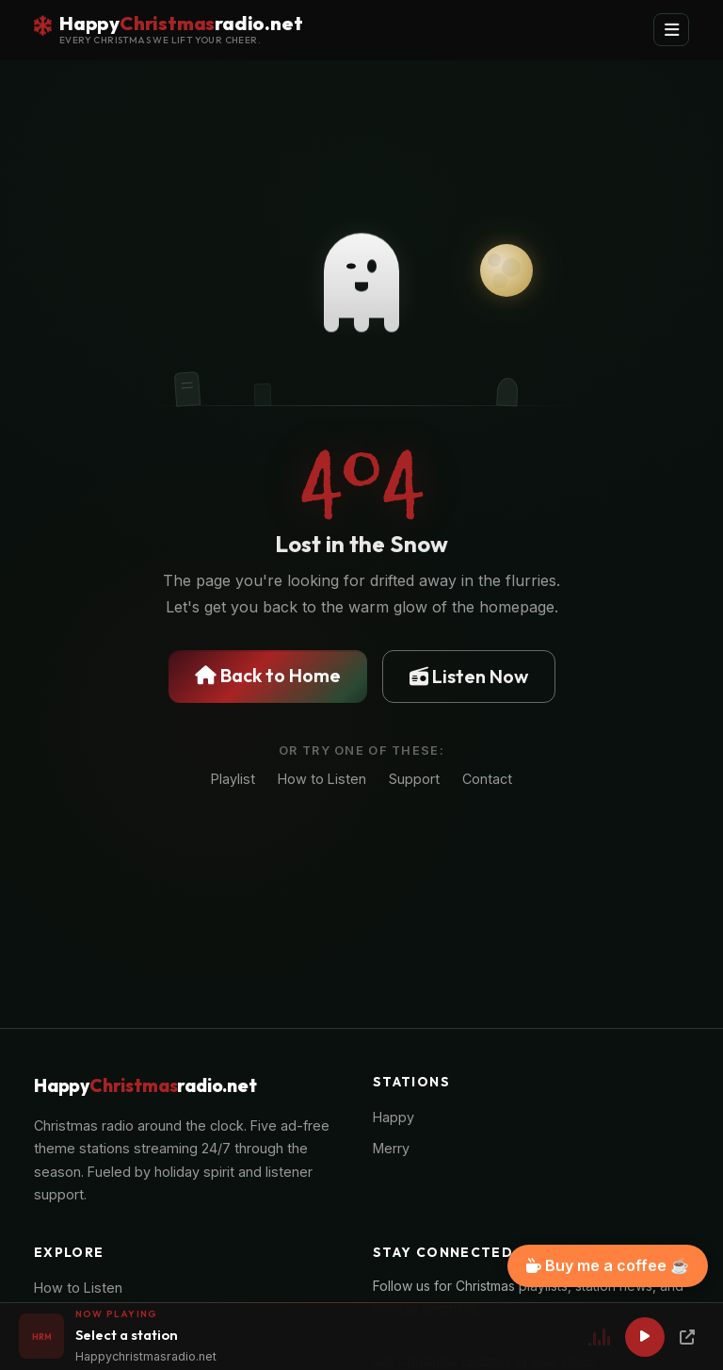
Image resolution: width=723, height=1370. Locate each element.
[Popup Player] (687, 1337)
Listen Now (469, 676)
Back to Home (268, 675)
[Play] (645, 1337)
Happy (393, 1117)
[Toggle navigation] (671, 29)
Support (414, 779)
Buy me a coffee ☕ (607, 1265)
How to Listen (322, 779)
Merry (391, 1148)
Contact (487, 779)
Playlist (233, 779)
